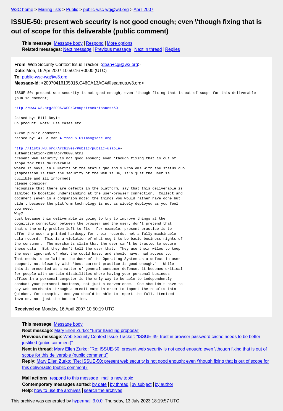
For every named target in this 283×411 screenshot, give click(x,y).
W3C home (22, 9)
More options (120, 43)
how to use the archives (57, 390)
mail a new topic (117, 378)
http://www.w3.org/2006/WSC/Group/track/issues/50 (66, 108)
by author (164, 384)
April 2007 (143, 9)
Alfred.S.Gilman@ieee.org (85, 138)
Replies (172, 49)
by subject (141, 384)
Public (72, 9)
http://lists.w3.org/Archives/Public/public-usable (67, 148)
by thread (119, 384)
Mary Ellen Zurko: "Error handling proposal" (97, 330)
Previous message (113, 49)
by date (99, 384)
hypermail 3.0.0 (87, 401)
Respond (95, 43)
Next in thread (148, 49)
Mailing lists (49, 9)
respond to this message (74, 378)
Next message (77, 49)
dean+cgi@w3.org (120, 64)
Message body (68, 43)
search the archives (103, 390)
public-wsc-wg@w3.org (106, 9)
